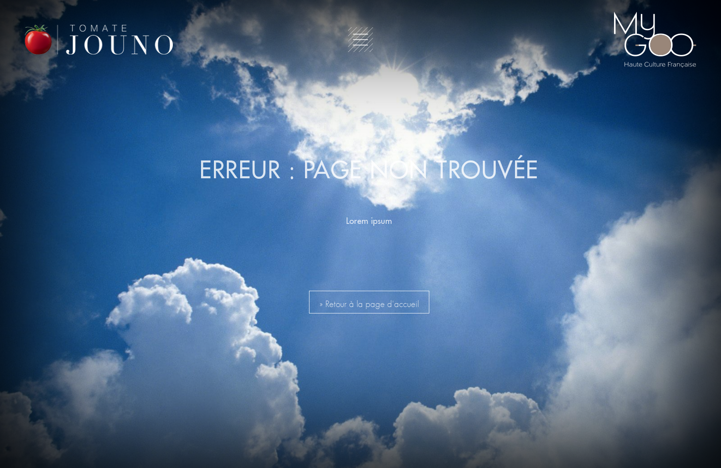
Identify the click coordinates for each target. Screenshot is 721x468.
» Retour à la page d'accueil (369, 302)
